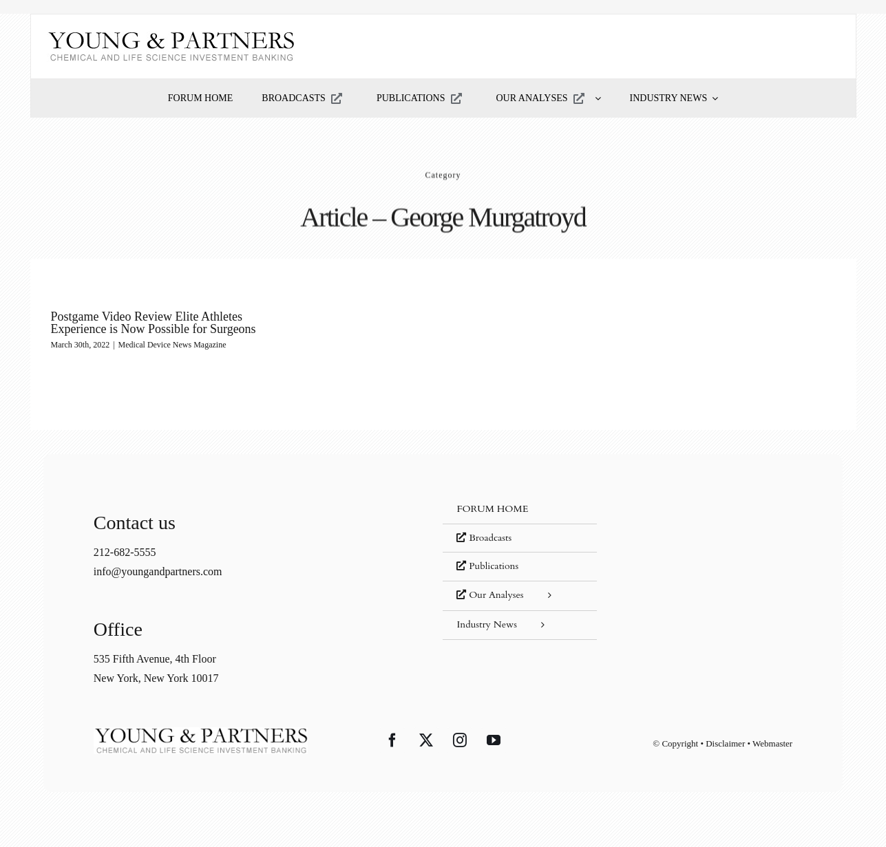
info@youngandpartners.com (158, 571)
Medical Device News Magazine (172, 345)
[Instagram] (460, 740)
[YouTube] (494, 740)
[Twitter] (426, 740)
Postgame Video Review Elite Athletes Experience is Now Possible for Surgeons (153, 323)
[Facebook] (392, 740)
